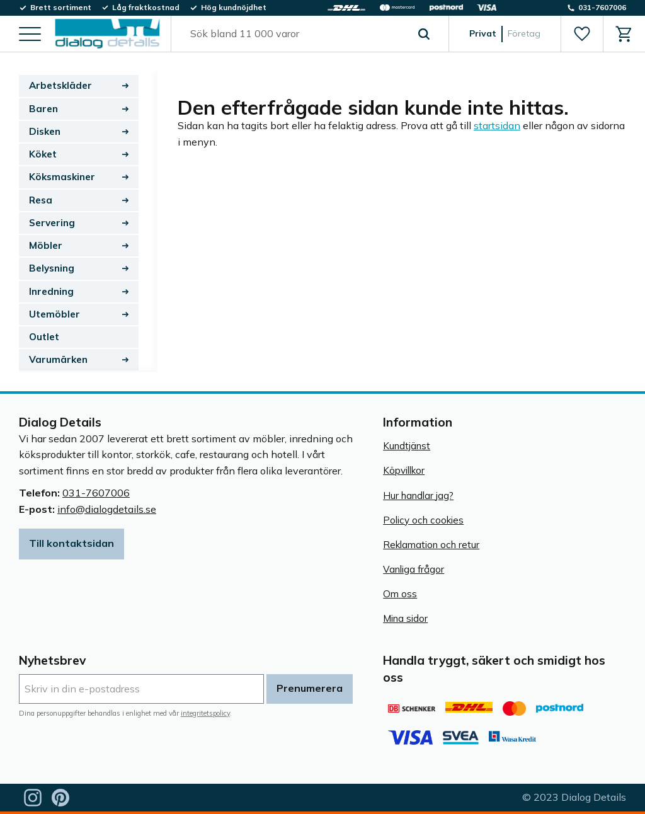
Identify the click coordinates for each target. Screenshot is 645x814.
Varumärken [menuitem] (58, 359)
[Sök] (423, 34)
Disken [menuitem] (44, 131)
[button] (30, 35)
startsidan (497, 125)
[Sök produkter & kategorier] (295, 34)
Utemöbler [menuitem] (54, 314)
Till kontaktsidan (71, 543)
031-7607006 (96, 492)
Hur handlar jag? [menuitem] (418, 496)
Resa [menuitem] (40, 200)
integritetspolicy (205, 713)
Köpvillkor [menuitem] (404, 470)
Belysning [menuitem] (51, 268)
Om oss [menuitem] (400, 594)
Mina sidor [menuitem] (405, 618)
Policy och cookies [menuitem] (423, 520)
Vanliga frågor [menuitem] (413, 569)
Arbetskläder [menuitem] (60, 85)
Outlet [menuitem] (44, 337)
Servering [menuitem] (52, 223)
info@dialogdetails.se (106, 509)
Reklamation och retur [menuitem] (431, 545)
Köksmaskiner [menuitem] (62, 177)
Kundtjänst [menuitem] (406, 446)
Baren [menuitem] (43, 109)
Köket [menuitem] (43, 154)
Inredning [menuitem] (51, 291)
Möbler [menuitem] (45, 245)
